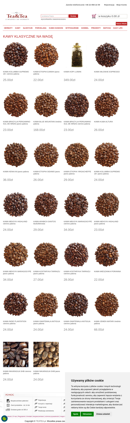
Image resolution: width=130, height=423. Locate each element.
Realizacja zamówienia (44, 411)
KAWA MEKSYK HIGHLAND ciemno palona (15, 222)
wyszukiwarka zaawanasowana (53, 19)
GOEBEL (85, 28)
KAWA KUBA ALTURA (103, 122)
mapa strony (64, 416)
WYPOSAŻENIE (72, 28)
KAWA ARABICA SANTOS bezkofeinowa (44, 222)
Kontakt (29, 416)
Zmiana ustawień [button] (103, 414)
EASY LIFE (118, 28)
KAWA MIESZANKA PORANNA (107, 271)
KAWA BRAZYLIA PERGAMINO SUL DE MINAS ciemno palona (77, 123)
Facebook (8, 416)
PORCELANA (40, 28)
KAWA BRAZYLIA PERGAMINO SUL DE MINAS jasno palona (16, 123)
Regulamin (21, 416)
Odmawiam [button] (87, 414)
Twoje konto (40, 407)
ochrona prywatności (52, 416)
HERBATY (8, 28)
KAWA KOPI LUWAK (72, 72)
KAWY (17, 28)
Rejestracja (109, 5)
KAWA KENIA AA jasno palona (16, 171)
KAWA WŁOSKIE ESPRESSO (107, 72)
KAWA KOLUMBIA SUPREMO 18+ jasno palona (107, 172)
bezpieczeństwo (38, 416)
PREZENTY (96, 28)
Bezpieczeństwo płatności (16, 401)
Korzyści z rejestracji (43, 404)
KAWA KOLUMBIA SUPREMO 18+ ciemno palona (16, 73)
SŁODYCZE (28, 28)
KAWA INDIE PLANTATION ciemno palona (14, 322)
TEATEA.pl (41, 421)
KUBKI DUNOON (56, 28)
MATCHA (107, 28)
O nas (15, 416)
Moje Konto (121, 5)
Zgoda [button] (75, 414)
